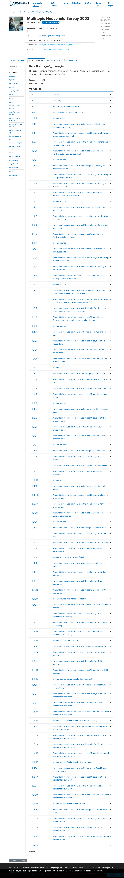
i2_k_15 (35, 679)
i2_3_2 (34, 183)
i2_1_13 (34, 605)
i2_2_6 (34, 341)
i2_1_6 (34, 332)
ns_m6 (11, 153)
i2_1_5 (34, 290)
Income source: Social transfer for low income (73, 762)
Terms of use (99, 4)
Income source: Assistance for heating (69, 599)
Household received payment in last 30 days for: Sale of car (79, 373)
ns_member (13, 175)
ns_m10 (11, 171)
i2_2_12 (35, 572)
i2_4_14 (35, 670)
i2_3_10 (35, 504)
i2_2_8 (34, 418)
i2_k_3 (34, 201)
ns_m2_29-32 (14, 95)
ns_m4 (11, 102)
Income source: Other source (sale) (68, 557)
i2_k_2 (34, 160)
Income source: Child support (66, 640)
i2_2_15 (35, 694)
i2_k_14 (35, 640)
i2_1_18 (34, 809)
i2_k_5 (34, 284)
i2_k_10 (35, 480)
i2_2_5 (34, 299)
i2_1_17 (34, 768)
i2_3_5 (34, 308)
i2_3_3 (34, 225)
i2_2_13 (35, 613)
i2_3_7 (34, 388)
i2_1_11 (34, 527)
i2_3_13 (35, 622)
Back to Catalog (18, 860)
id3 (33, 106)
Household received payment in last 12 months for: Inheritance (80, 465)
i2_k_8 (34, 403)
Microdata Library (37, 4)
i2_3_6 (34, 350)
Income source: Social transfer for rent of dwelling (75, 720)
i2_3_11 (34, 542)
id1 (33, 94)
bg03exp (12, 76)
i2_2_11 (34, 533)
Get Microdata (51, 22)
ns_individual (14, 83)
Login (110, 4)
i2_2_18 (35, 818)
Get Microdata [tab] (70, 60)
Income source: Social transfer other (69, 803)
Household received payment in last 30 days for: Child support (80, 646)
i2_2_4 (34, 258)
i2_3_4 (34, 266)
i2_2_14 (35, 652)
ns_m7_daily (13, 160)
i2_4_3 (34, 234)
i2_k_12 (35, 557)
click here (98, 871)
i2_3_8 (34, 427)
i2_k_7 (34, 367)
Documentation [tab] (53, 60)
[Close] (122, 865)
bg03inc (12, 80)
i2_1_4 (34, 249)
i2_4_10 (35, 513)
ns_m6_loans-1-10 (15, 156)
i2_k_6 (34, 326)
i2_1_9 (34, 450)
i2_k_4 (34, 243)
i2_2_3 (34, 216)
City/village (57, 100)
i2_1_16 (34, 726)
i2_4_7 (34, 394)
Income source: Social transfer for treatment (72, 679)
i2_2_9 (34, 456)
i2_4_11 (35, 548)
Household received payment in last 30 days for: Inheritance (79, 450)
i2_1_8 (34, 409)
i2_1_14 (34, 646)
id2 (33, 100)
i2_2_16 (35, 735)
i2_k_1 (34, 118)
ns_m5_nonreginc (15, 143)
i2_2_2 (34, 174)
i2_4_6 (34, 359)
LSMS (33, 12)
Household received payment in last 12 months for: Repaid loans (81, 542)
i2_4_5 (34, 317)
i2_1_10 (34, 486)
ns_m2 (11, 87)
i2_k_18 (35, 803)
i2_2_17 (35, 777)
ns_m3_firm (13, 98)
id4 (33, 112)
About (65, 3)
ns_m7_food (13, 164)
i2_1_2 (34, 165)
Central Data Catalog (21, 12)
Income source (59, 118)
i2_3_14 (35, 661)
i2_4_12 (35, 590)
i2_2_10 (35, 495)
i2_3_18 (35, 827)
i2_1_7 (34, 373)
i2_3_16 (35, 744)
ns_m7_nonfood (14, 168)
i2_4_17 (35, 795)
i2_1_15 (34, 685)
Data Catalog (54, 4)
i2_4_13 (35, 631)
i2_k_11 (35, 522)
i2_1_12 (34, 563)
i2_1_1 (34, 124)
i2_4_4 (34, 275)
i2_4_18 (35, 836)
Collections (76, 3)
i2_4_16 (35, 753)
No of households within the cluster (68, 112)
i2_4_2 (34, 192)
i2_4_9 (34, 471)
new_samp (36, 845)
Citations (88, 3)
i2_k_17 (35, 762)
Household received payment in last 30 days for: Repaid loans (79, 527)
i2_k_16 (35, 720)
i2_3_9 (34, 465)
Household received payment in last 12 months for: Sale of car (80, 388)
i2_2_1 (34, 133)
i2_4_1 (34, 151)
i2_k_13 (35, 599)
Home (11, 12)
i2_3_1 (34, 142)
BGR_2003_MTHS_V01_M (44, 12)
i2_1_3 (34, 207)
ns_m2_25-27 (14, 91)
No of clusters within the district (66, 106)
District (56, 94)
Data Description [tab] (36, 61)
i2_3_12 (35, 581)
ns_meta (12, 179)
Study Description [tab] (18, 60)
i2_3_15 (35, 703)
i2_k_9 (34, 445)
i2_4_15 (35, 711)
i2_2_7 (34, 379)
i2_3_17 (35, 786)
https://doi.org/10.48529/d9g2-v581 (52, 36)
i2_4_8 (34, 436)
